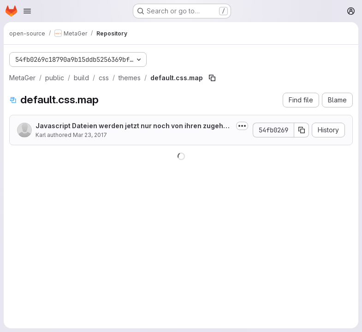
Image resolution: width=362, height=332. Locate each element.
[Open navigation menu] (27, 11)
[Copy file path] (212, 78)
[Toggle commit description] (242, 126)
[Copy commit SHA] (301, 130)
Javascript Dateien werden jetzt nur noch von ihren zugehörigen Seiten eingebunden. (134, 126)
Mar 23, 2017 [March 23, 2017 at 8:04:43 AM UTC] (90, 134)
